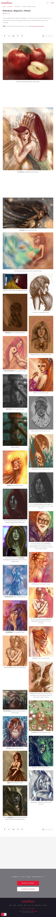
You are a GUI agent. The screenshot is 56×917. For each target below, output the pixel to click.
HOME (4, 6)
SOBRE (14, 905)
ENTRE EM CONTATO (28, 883)
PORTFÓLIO (20, 905)
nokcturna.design (34, 911)
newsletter (38, 905)
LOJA (29, 905)
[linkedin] (13, 35)
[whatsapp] (18, 35)
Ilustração (18, 6)
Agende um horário (28, 889)
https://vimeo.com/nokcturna (36, 26)
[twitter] (9, 35)
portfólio (10, 6)
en (5, 914)
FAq (32, 905)
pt (2, 914)
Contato (44, 905)
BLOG (25, 905)
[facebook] (4, 35)
